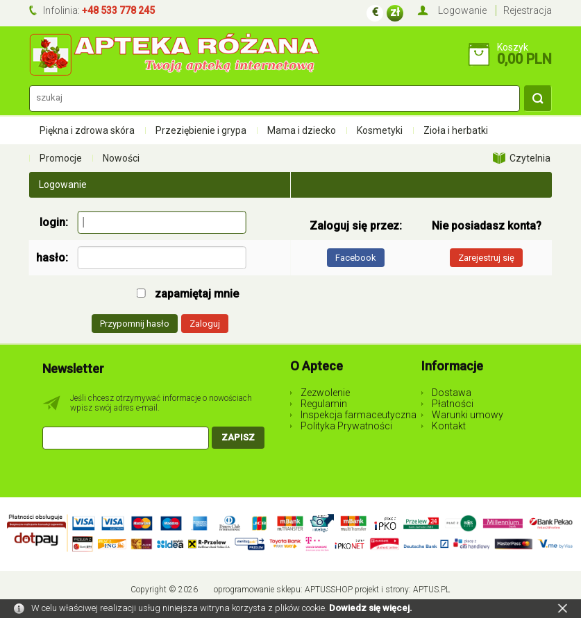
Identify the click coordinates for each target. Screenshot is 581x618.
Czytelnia (530, 158)
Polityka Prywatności (346, 425)
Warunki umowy (467, 414)
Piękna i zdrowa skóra (87, 130)
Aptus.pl (431, 589)
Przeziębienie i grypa (200, 130)
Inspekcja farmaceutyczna (358, 414)
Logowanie (462, 10)
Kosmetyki (380, 130)
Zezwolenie (325, 392)
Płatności (452, 403)
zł (395, 12)
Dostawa (451, 392)
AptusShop (329, 589)
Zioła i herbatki (455, 130)
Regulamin (324, 403)
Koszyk (512, 47)
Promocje (61, 158)
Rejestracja (527, 10)
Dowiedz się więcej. (370, 608)
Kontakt (449, 425)
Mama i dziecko (301, 130)
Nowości (121, 158)
